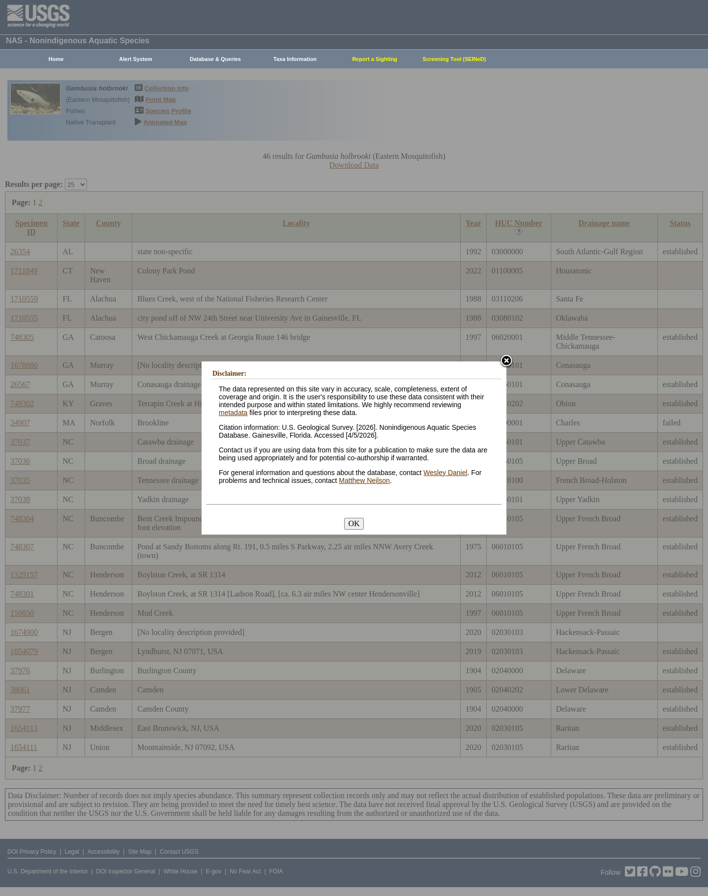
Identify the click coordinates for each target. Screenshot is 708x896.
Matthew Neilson (364, 480)
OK (353, 523)
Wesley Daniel (445, 473)
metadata (233, 413)
